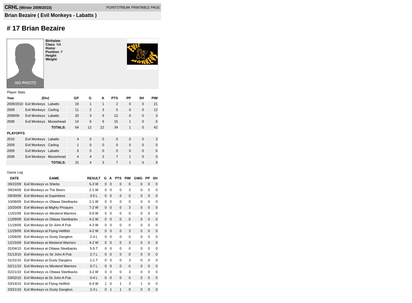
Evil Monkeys (35, 104)
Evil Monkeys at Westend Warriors (50, 242)
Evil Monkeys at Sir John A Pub (47, 225)
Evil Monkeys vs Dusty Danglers (48, 237)
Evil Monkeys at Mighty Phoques (48, 207)
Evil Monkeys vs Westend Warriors (50, 213)
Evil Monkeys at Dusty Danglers (48, 260)
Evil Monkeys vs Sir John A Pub (47, 254)
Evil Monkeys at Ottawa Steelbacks (50, 248)
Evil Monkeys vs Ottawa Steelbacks (51, 201)
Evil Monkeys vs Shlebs (42, 184)
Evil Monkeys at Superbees (44, 196)
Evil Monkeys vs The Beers (44, 190)
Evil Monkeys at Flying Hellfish (47, 231)
